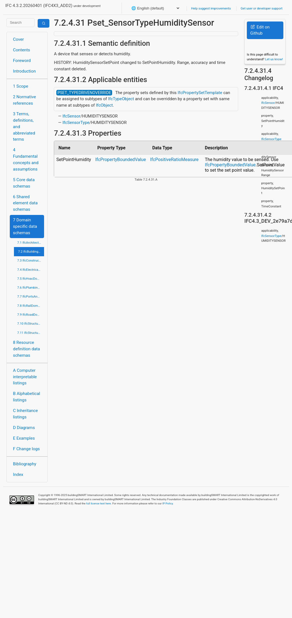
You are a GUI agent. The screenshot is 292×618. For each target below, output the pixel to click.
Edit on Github (259, 30)
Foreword (22, 60)
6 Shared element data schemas (25, 203)
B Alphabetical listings (26, 397)
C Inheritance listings (25, 414)
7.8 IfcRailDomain (29, 306)
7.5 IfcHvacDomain (30, 279)
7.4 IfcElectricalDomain (30, 270)
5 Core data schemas (24, 183)
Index (18, 474)
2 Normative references (24, 100)
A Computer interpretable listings (25, 377)
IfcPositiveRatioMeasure (174, 159)
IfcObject (104, 105)
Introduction (24, 71)
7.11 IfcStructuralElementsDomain (30, 333)
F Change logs (26, 448)
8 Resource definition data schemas (26, 349)
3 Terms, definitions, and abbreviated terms (24, 126)
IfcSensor (71, 116)
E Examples (24, 438)
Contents (21, 49)
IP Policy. (167, 503)
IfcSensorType (76, 122)
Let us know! (274, 59)
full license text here (98, 503)
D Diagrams (24, 427)
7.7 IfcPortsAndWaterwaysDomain (30, 296)
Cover (18, 39)
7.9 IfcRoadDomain (30, 315)
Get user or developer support (262, 8)
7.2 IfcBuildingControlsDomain (31, 251)
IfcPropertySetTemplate (200, 92)
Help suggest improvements (211, 8)
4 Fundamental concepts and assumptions (25, 159)
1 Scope (20, 86)
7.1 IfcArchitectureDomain (30, 243)
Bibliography (24, 463)
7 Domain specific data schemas (25, 226)
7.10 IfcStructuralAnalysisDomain (30, 323)
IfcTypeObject (121, 98)
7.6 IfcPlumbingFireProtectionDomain (30, 287)
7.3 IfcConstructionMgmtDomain (30, 260)
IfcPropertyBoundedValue (120, 159)
